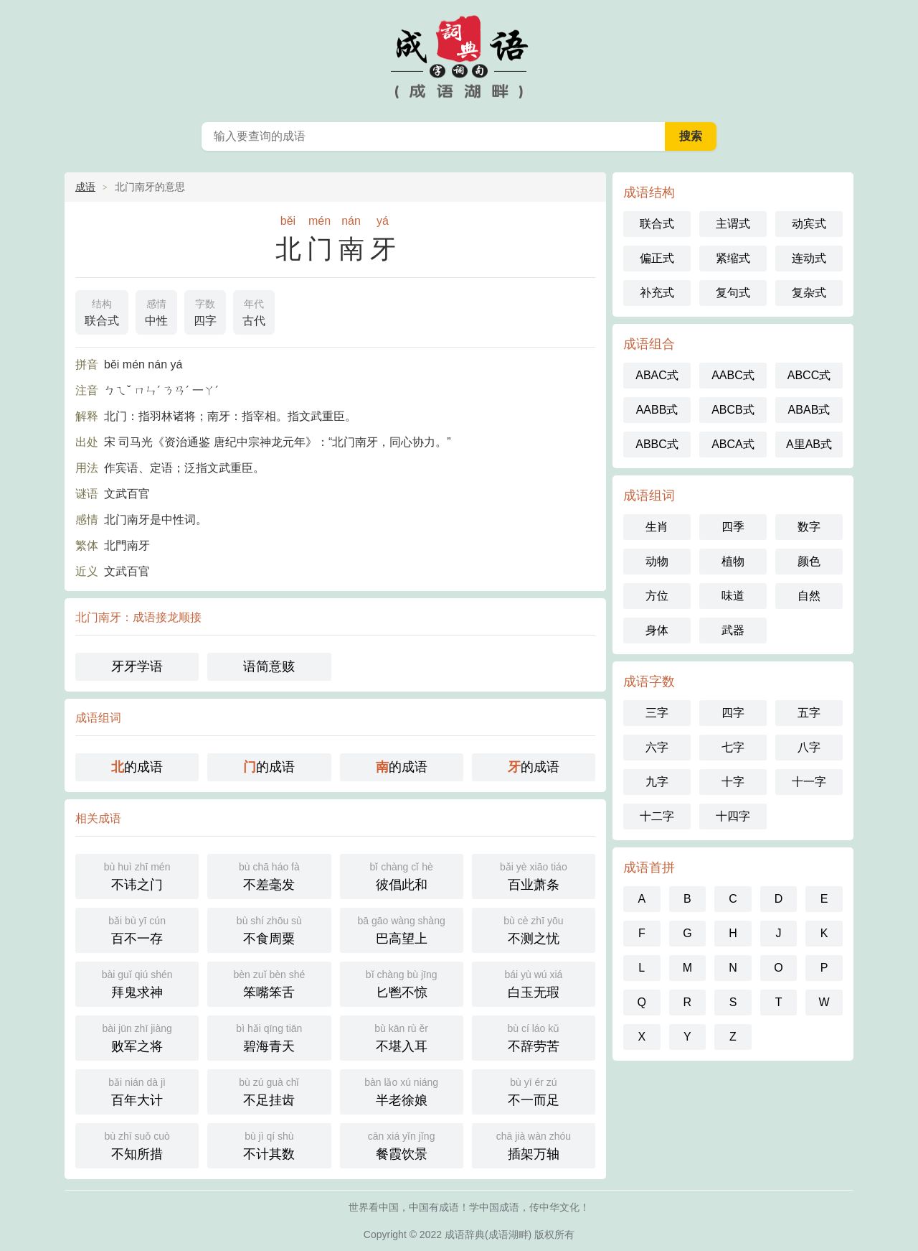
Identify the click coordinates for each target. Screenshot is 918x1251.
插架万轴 (533, 1144)
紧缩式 (733, 258)
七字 (732, 747)
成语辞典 (465, 1234)
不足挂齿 (269, 1090)
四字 (205, 311)
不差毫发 (269, 875)
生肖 (656, 527)
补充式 (657, 293)
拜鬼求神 (137, 983)
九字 (656, 782)
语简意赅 (269, 666)
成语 (85, 187)
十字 (732, 782)
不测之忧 (533, 929)
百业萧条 (533, 875)
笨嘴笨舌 (269, 983)
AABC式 (732, 375)
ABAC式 (656, 375)
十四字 (733, 816)
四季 (732, 527)
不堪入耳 (401, 1037)
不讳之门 (137, 875)
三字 (656, 713)
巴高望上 (401, 929)
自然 (809, 596)
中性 (156, 311)
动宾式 (809, 224)
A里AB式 (809, 444)
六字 (656, 747)
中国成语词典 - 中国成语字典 (459, 57)
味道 (732, 596)
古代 (253, 311)
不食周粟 (269, 929)
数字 (809, 527)
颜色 (809, 561)
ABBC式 (656, 444)
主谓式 (733, 224)
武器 (732, 630)
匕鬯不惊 (401, 983)
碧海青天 (269, 1037)
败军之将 (137, 1037)
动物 (656, 561)
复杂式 (809, 293)
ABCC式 (809, 375)
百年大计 (137, 1090)
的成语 (137, 767)
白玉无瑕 (533, 983)
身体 (656, 630)
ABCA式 (732, 444)
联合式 (102, 311)
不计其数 (269, 1144)
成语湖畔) (510, 1234)
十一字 (809, 782)
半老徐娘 (401, 1090)
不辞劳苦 (533, 1037)
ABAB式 (809, 410)
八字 (809, 747)
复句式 (733, 293)
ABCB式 (732, 410)
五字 (809, 713)
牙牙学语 (137, 666)
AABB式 (657, 410)
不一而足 (533, 1090)
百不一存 (137, 929)
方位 (656, 596)
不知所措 (137, 1144)
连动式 (809, 258)
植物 (732, 561)
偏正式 (657, 258)
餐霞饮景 (401, 1144)
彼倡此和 (401, 875)
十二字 (657, 816)
